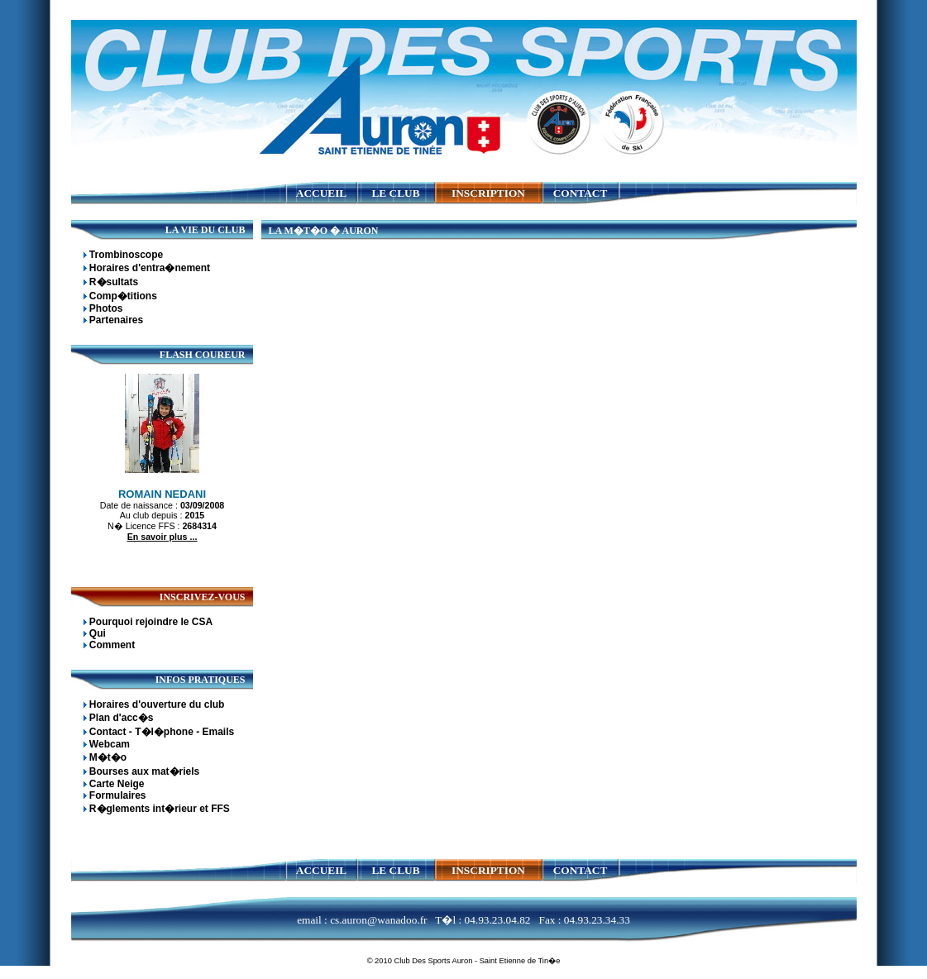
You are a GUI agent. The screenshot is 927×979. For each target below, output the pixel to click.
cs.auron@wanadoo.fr (378, 920)
